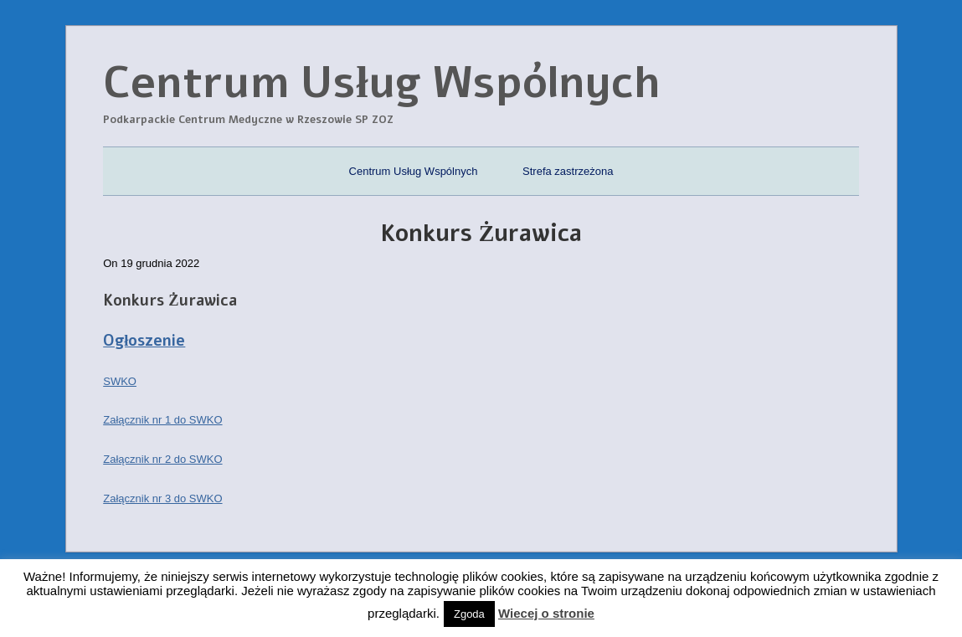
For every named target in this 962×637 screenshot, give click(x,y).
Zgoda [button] (469, 614)
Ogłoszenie (144, 341)
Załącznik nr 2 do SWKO (162, 459)
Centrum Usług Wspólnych (413, 171)
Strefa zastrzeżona (567, 171)
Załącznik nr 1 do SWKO (162, 420)
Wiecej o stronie (546, 613)
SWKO (119, 381)
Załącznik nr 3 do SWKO (162, 498)
